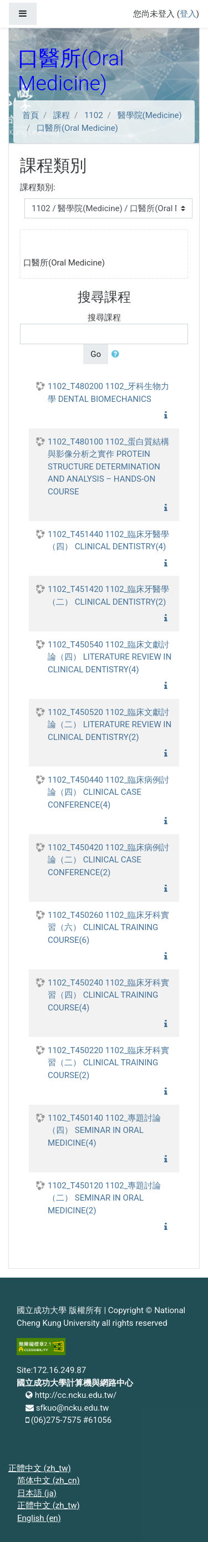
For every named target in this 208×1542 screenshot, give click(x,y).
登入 (188, 14)
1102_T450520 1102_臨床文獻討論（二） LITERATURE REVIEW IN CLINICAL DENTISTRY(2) (109, 724)
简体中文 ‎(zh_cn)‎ (48, 1480)
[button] (117, 354)
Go (95, 354)
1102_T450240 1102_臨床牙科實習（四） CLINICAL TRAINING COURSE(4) (108, 995)
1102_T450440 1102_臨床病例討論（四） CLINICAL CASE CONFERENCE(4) (108, 792)
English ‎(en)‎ (39, 1518)
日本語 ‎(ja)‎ (37, 1493)
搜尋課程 (104, 318)
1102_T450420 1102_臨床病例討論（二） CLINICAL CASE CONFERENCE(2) (108, 860)
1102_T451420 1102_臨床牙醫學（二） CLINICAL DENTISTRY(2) (108, 595)
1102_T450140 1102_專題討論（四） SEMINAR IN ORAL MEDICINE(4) (104, 1130)
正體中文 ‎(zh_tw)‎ (39, 1468)
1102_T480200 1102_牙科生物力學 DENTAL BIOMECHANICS (108, 392)
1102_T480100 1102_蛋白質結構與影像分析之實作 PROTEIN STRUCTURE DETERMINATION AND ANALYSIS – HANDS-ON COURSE (108, 467)
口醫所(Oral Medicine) (77, 128)
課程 (61, 115)
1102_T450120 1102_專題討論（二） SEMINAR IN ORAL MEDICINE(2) (104, 1198)
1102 (93, 115)
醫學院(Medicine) (150, 115)
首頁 (30, 115)
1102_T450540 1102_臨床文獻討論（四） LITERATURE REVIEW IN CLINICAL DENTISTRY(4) (109, 657)
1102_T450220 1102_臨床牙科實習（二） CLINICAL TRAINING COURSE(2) (108, 1062)
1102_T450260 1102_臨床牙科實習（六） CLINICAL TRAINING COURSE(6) (108, 927)
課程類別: (37, 187)
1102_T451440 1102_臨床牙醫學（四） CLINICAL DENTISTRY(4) (108, 540)
